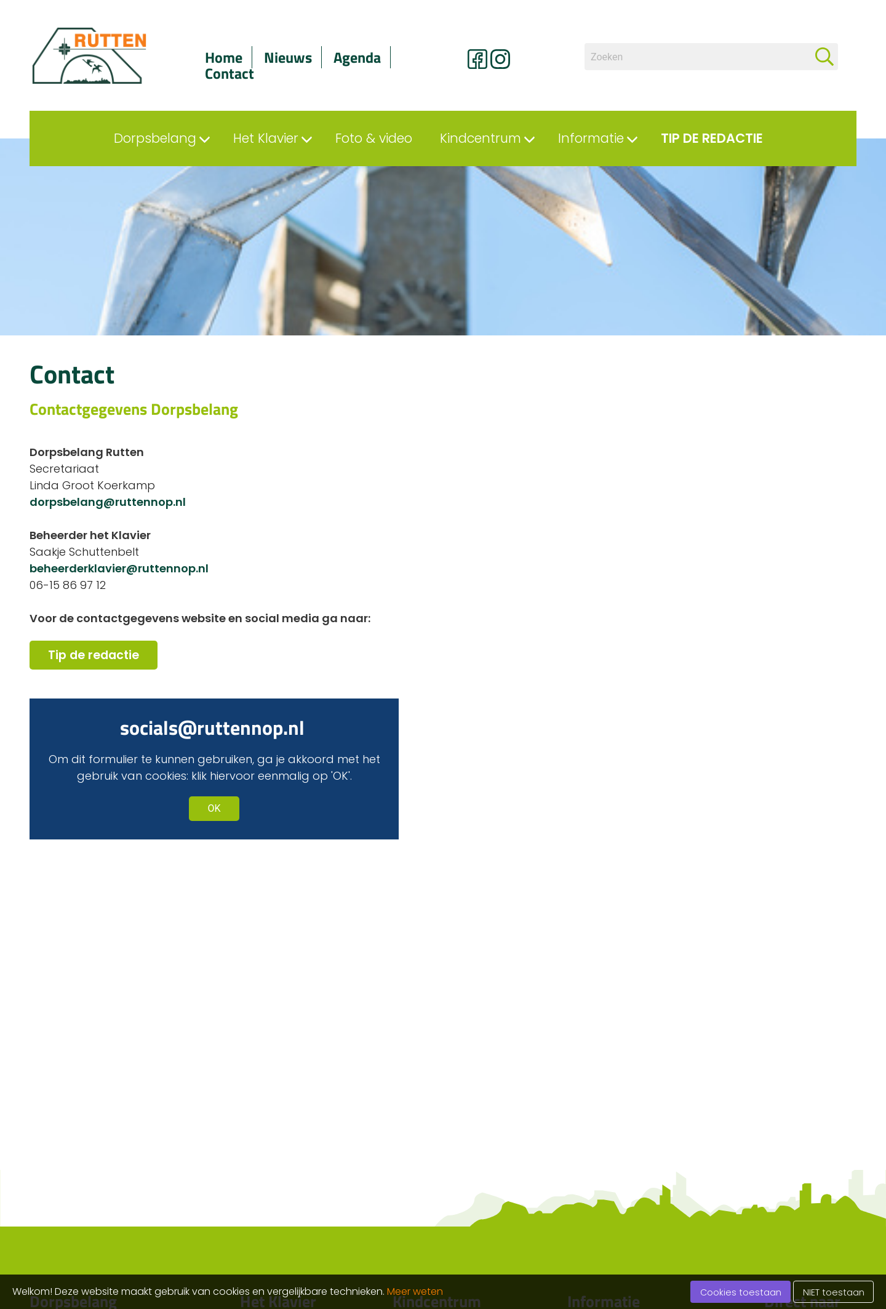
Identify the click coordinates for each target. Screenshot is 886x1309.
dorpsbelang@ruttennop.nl (108, 502)
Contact (229, 73)
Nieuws (288, 57)
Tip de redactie (93, 655)
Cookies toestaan (740, 1292)
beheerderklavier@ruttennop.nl (119, 568)
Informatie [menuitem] (591, 138)
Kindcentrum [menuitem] (480, 138)
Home (223, 57)
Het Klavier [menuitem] (265, 138)
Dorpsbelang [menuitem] (155, 138)
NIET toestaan (833, 1292)
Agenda (357, 57)
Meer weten (415, 1291)
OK (213, 808)
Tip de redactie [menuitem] (712, 138)
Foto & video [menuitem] (373, 138)
